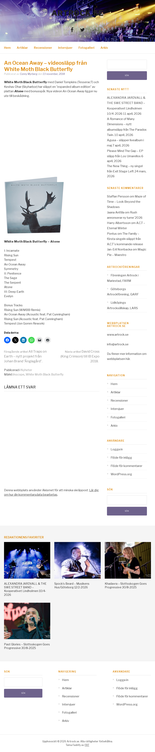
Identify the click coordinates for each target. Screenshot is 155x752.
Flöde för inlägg (121, 457)
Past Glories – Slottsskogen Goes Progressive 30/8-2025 (27, 646)
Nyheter (26, 370)
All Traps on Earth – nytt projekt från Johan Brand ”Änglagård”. (25, 356)
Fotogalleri (86, 47)
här (128, 359)
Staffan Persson (118, 196)
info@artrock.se (118, 344)
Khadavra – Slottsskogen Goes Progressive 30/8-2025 (126, 585)
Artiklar (22, 47)
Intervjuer (65, 47)
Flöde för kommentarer (126, 466)
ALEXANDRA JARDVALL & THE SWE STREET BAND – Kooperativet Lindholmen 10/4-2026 (25, 589)
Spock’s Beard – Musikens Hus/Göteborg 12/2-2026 (71, 585)
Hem (7, 47)
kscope (19, 374)
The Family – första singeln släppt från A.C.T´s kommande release (125, 239)
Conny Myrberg (28, 73)
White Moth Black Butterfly (45, 374)
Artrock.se (77, 13)
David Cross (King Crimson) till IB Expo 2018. (80, 356)
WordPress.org (121, 474)
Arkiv (104, 47)
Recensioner (43, 47)
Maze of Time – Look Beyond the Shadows (126, 202)
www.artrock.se (118, 334)
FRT (87, 745)
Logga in (117, 449)
